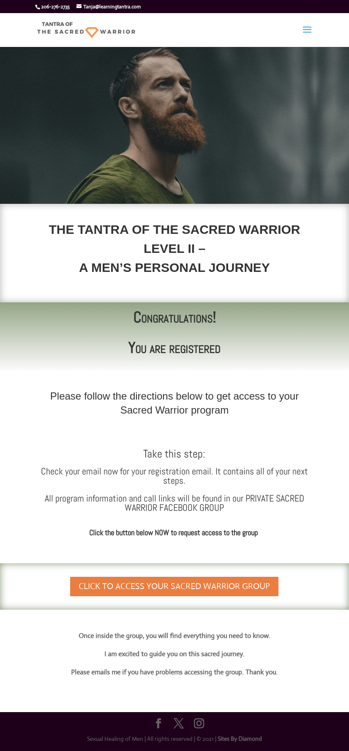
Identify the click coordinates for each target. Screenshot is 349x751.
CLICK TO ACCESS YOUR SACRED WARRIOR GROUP (174, 586)
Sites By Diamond (240, 739)
